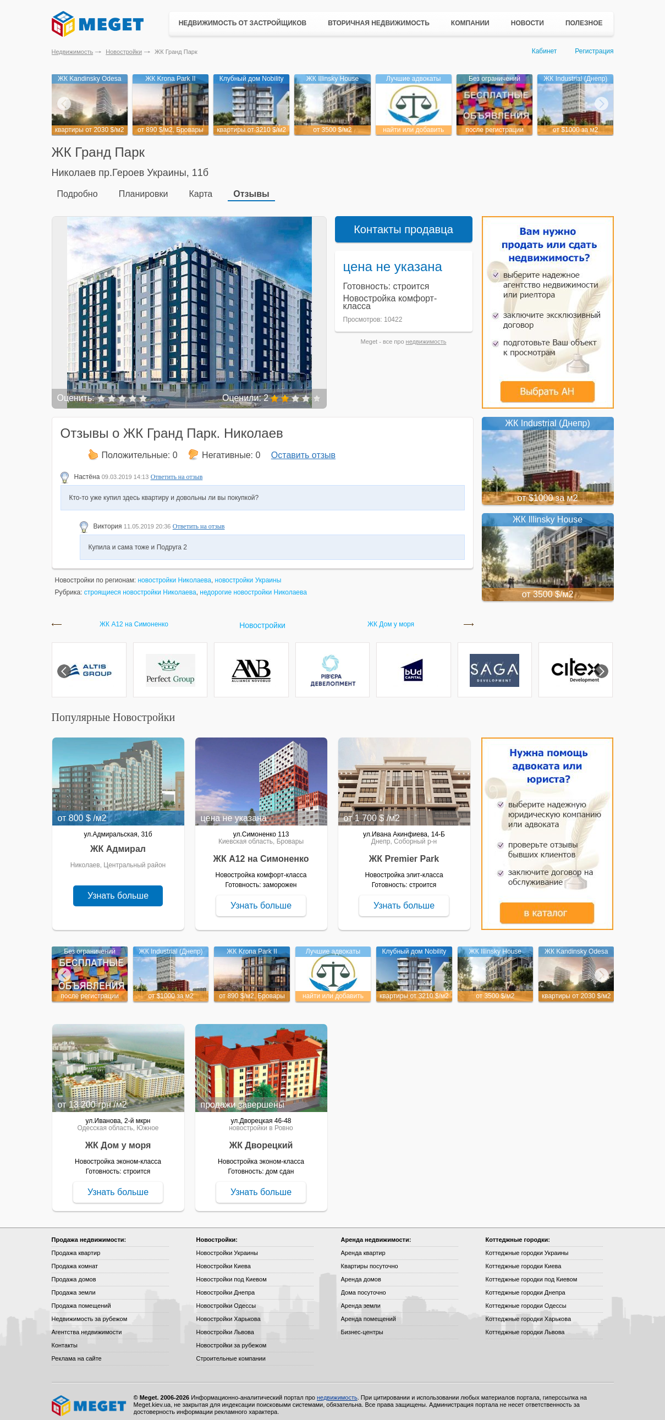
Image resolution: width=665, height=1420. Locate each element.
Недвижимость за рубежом (90, 1312)
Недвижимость (73, 51)
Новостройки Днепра (225, 1286)
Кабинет (544, 51)
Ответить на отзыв (177, 470)
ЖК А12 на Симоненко (134, 617)
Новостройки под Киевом (231, 1272)
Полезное (584, 23)
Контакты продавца (403, 223)
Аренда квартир (363, 1246)
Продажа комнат (75, 1259)
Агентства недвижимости (87, 1325)
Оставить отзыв (303, 448)
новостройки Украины (248, 573)
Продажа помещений (81, 1299)
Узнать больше (118, 889)
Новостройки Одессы (226, 1299)
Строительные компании (231, 1352)
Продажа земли (74, 1286)
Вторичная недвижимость (379, 23)
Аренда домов (361, 1272)
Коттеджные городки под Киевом (532, 1272)
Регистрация (594, 51)
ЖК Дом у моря (390, 617)
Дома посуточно (363, 1286)
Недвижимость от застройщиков (243, 23)
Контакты (65, 1338)
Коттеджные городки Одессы (526, 1299)
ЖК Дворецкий (261, 1138)
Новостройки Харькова (228, 1312)
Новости (527, 23)
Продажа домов (74, 1272)
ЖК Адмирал (118, 842)
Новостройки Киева (223, 1259)
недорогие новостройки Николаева (253, 586)
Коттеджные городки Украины (527, 1246)
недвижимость (426, 335)
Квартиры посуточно (369, 1259)
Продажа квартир (76, 1246)
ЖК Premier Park (404, 852)
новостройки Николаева (174, 573)
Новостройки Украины (227, 1246)
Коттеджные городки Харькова (528, 1312)
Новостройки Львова (225, 1325)
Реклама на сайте (77, 1352)
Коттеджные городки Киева (524, 1259)
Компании (470, 23)
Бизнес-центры (362, 1325)
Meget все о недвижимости (90, 1399)
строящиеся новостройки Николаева (140, 586)
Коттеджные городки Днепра (525, 1286)
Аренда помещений (368, 1312)
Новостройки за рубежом (231, 1338)
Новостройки (124, 51)
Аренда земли (361, 1299)
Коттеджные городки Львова (525, 1325)
